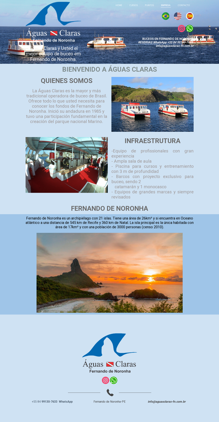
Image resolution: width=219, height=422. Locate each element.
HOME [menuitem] (119, 5)
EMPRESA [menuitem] (165, 5)
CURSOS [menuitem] (133, 5)
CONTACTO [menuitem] (184, 5)
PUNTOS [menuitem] (149, 5)
